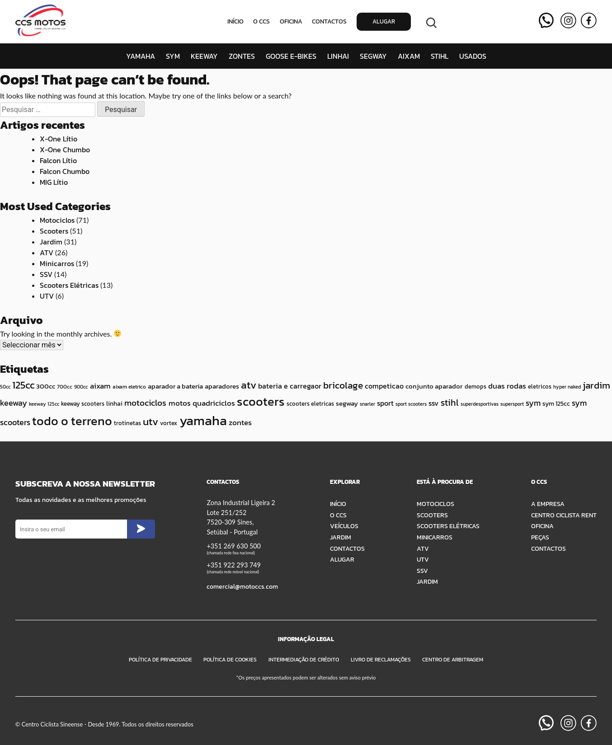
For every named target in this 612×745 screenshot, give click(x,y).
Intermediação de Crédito (303, 660)
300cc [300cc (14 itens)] (45, 386)
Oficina (291, 21)
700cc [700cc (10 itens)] (64, 386)
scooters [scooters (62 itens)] (261, 401)
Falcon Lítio (58, 160)
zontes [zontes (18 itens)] (240, 422)
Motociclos (57, 220)
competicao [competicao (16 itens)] (384, 385)
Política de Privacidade (160, 660)
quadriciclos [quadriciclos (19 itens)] (214, 403)
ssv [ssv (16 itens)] (433, 403)
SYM (173, 56)
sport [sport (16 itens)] (385, 403)
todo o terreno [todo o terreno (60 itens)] (72, 421)
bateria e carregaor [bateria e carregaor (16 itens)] (289, 385)
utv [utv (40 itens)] (150, 421)
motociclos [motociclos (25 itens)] (145, 402)
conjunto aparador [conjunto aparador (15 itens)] (433, 386)
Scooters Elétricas (69, 285)
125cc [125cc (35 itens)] (23, 385)
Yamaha (140, 56)
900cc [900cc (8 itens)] (81, 386)
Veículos (344, 526)
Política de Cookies (230, 660)
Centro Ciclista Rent (564, 515)
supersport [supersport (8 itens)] (512, 404)
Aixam (409, 56)
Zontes (242, 56)
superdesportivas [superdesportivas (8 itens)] (480, 404)
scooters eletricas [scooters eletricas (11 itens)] (310, 403)
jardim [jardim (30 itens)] (596, 385)
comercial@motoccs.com (242, 586)
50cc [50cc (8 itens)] (5, 386)
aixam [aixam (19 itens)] (100, 386)
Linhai (338, 56)
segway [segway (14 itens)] (347, 403)
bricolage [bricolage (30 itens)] (343, 385)
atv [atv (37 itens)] (248, 385)
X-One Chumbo (65, 149)
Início (235, 21)
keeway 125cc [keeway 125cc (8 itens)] (44, 404)
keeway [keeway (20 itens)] (13, 403)
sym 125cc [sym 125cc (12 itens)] (556, 403)
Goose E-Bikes (291, 56)
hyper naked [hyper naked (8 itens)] (567, 386)
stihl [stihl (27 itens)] (450, 402)
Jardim (51, 241)
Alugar (383, 21)
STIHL (439, 56)
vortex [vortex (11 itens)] (168, 423)
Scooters (54, 230)
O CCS (261, 21)
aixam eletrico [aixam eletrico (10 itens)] (129, 386)
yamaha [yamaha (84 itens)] (203, 421)
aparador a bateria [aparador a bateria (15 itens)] (175, 386)
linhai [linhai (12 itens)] (114, 403)
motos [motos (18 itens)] (180, 403)
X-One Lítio (58, 138)
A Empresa (548, 504)
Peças (540, 537)
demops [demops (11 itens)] (475, 386)
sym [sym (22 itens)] (533, 403)
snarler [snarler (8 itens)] (367, 404)
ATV (46, 252)
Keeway (204, 56)
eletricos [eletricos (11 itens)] (539, 386)
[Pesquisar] (431, 21)
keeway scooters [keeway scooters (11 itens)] (82, 403)
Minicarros (57, 263)
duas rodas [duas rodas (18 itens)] (507, 386)
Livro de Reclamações (381, 660)
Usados (472, 56)
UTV (47, 296)
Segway (373, 56)
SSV (46, 274)
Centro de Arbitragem (452, 660)
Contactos (329, 21)
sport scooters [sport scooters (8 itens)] (411, 404)
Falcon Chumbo (64, 171)
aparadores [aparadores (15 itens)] (222, 386)
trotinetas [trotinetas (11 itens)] (127, 423)
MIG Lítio (54, 182)
